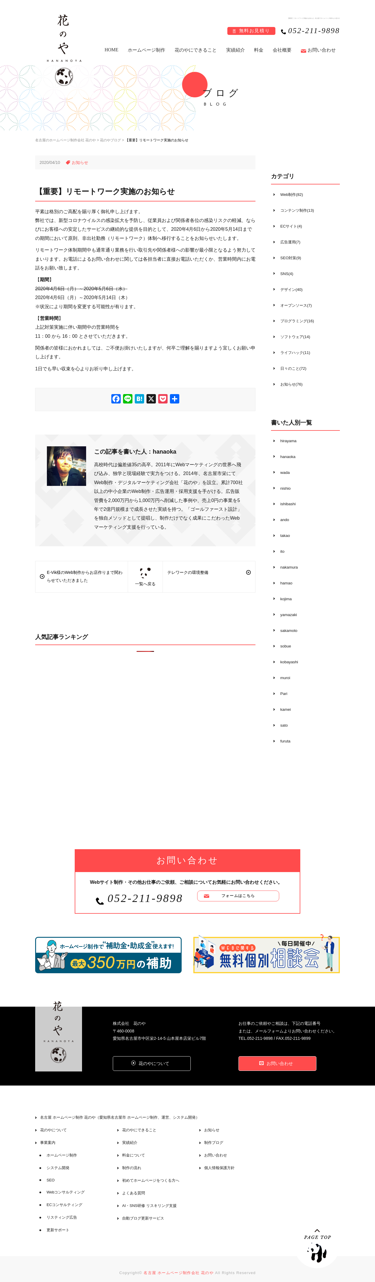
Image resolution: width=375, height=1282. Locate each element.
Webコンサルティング (66, 1184)
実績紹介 (235, 50)
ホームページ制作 (146, 50)
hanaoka (286, 452)
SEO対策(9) (289, 256)
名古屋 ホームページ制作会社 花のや (179, 1265)
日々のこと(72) (292, 365)
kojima (284, 592)
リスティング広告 (62, 1210)
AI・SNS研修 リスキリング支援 (149, 1198)
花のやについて (53, 1122)
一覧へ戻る (145, 577)
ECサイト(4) (289, 225)
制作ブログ (213, 1135)
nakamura (287, 561)
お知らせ (211, 1122)
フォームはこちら (238, 889)
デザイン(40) (290, 287)
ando (282, 515)
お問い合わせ (322, 50)
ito (280, 546)
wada (283, 468)
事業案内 (47, 1135)
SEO (50, 1172)
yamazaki (287, 608)
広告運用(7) (289, 241)
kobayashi (287, 654)
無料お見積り (254, 30)
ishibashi (286, 499)
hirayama (286, 437)
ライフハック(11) (294, 349)
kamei (283, 701)
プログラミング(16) (296, 318)
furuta (283, 732)
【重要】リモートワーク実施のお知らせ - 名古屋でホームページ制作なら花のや (308, 18)
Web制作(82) (290, 194)
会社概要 (282, 50)
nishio (283, 483)
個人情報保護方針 (219, 1160)
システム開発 (58, 1160)
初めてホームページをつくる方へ (150, 1173)
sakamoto (287, 623)
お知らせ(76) (290, 381)
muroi (283, 670)
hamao (284, 577)
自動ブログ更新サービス (143, 1210)
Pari (282, 686)
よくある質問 (133, 1185)
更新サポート (58, 1222)
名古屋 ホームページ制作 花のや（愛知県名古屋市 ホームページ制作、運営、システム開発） (120, 1110)
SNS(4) (285, 272)
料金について (133, 1147)
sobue (283, 639)
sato (282, 717)
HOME (111, 49)
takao (283, 530)
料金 (258, 50)
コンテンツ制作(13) (296, 210)
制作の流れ (131, 1160)
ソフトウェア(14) (294, 334)
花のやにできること (196, 50)
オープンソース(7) (295, 303)
